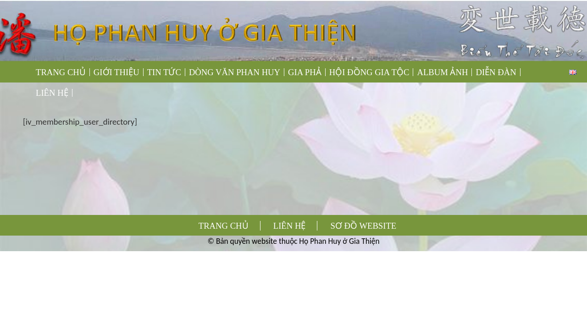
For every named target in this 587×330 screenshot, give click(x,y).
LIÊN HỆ (52, 93)
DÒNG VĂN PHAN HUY (234, 72)
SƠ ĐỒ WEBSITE (364, 226)
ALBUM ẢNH (442, 72)
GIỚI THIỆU (116, 72)
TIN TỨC (164, 72)
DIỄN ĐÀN (496, 72)
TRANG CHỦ (61, 72)
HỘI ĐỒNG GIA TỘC (369, 72)
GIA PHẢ (304, 72)
